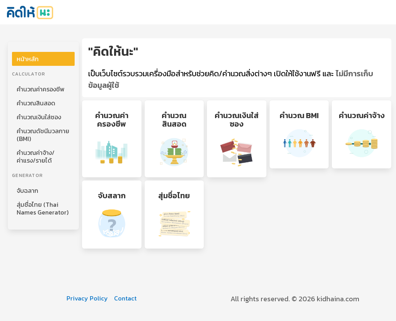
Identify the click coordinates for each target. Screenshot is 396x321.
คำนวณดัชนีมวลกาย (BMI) (43, 134)
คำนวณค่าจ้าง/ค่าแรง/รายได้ (36, 156)
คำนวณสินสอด (36, 103)
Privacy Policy (87, 298)
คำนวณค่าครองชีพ (41, 89)
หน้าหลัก (28, 59)
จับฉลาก (27, 190)
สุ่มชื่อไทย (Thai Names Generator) (42, 208)
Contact (125, 298)
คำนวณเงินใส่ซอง (39, 117)
